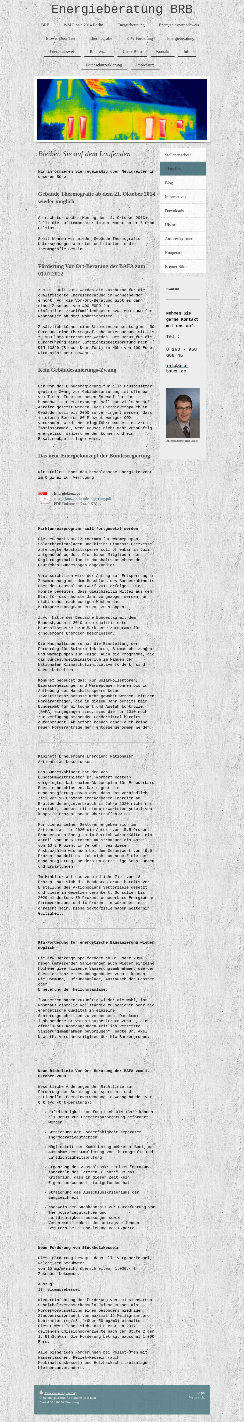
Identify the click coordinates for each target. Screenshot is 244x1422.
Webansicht (196, 1397)
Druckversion (52, 1393)
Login (200, 1392)
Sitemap (71, 1393)
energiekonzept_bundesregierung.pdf (83, 501)
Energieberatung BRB (122, 11)
